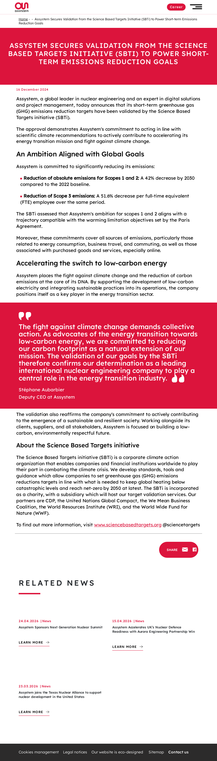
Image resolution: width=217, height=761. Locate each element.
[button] (196, 7)
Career (176, 7)
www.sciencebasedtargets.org (128, 524)
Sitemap (156, 752)
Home (23, 19)
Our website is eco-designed (117, 752)
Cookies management (39, 752)
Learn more (31, 642)
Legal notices (75, 752)
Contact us (178, 752)
